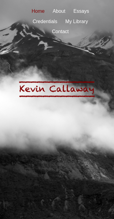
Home (38, 11)
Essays (81, 11)
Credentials (45, 21)
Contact (60, 31)
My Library (76, 21)
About (59, 11)
